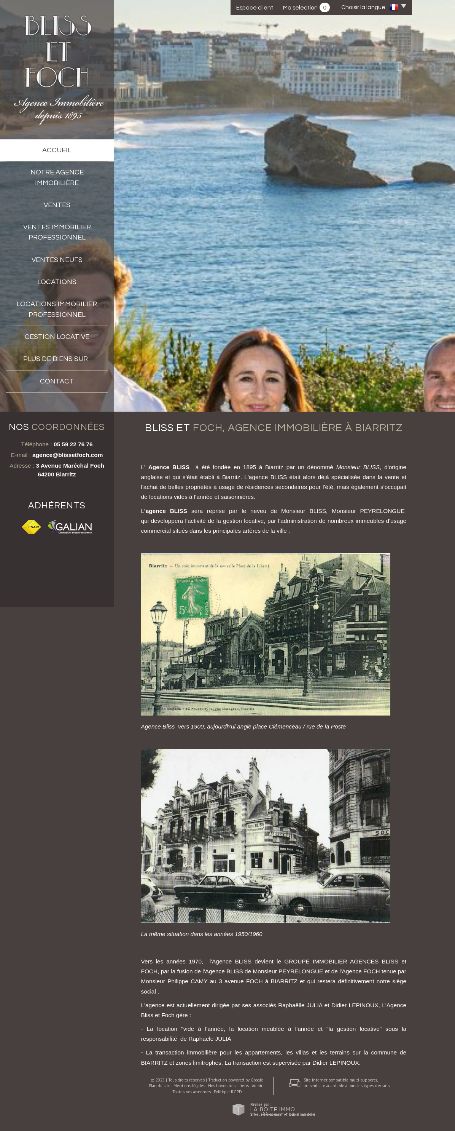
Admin (258, 1085)
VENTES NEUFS (57, 260)
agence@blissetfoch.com (67, 455)
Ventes (57, 205)
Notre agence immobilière (57, 177)
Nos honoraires (221, 1085)
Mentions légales (189, 1085)
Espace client (254, 8)
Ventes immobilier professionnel (57, 232)
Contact (57, 381)
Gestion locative (57, 336)
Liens (244, 1085)
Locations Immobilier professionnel (57, 309)
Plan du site (159, 1085)
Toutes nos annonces (191, 1091)
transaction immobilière (186, 1052)
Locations (56, 282)
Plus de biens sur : (57, 359)
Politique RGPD (228, 1091)
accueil (57, 150)
